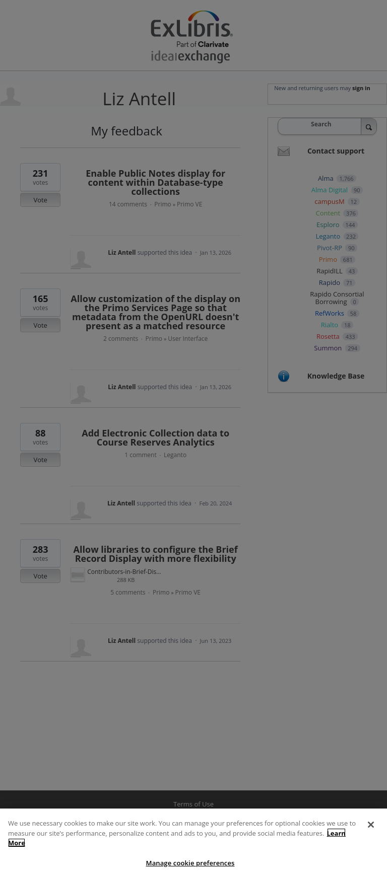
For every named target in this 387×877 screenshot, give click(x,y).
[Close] (371, 831)
